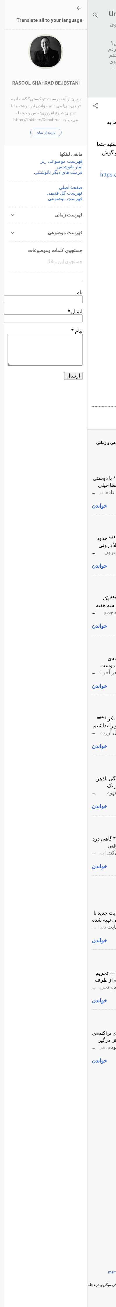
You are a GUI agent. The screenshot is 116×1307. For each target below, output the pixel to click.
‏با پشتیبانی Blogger (58, 1260)
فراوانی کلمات (95, 259)
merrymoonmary (34, 1272)
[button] (8, 106)
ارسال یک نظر (90, 416)
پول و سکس (98, 524)
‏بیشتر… (86, 84)
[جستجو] (8, 16)
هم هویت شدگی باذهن (87, 764)
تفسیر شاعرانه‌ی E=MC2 (84, 644)
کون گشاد (100, 464)
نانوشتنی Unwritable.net (58, 14)
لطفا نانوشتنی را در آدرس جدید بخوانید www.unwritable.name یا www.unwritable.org (70, 892)
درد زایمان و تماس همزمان (82, 825)
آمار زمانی (100, 210)
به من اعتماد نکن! (92, 704)
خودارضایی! (98, 584)
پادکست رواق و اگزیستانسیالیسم (76, 1019)
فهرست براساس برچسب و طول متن (71, 309)
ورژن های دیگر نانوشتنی (85, 358)
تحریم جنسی (97, 959)
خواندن (12, 506)
